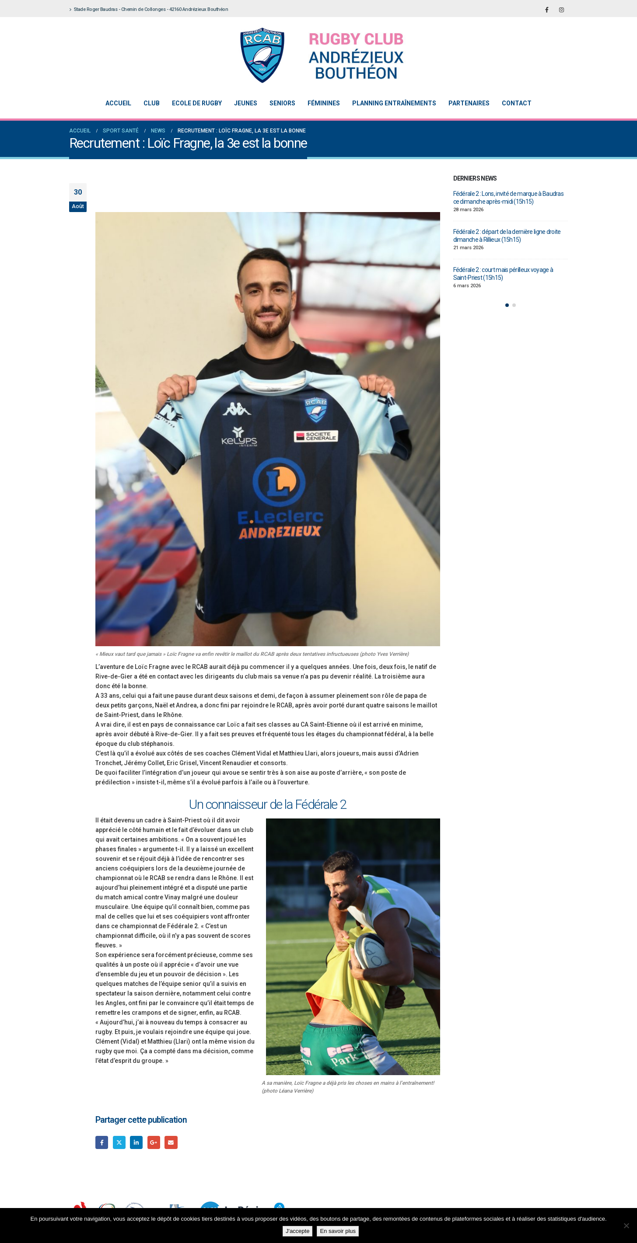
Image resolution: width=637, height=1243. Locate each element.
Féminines (324, 103)
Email (170, 1142)
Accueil (118, 103)
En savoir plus (338, 1231)
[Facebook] (547, 9)
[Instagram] (561, 9)
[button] (507, 305)
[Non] (626, 1225)
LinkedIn (136, 1142)
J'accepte (298, 1231)
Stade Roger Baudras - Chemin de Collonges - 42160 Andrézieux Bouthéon (148, 9)
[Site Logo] (312, 55)
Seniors (282, 103)
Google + (153, 1142)
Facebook (101, 1142)
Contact (517, 103)
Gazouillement (119, 1142)
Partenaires (469, 103)
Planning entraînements (394, 103)
